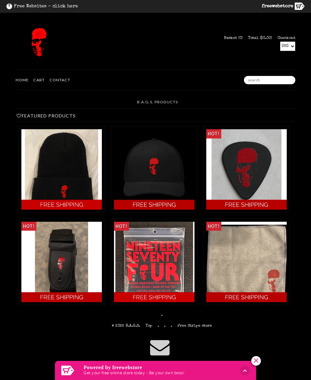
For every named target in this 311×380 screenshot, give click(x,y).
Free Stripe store (195, 326)
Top (149, 326)
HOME (22, 80)
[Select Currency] (287, 46)
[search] (270, 80)
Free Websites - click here (46, 6)
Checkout (286, 38)
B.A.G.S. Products (157, 102)
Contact (59, 80)
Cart (39, 80)
